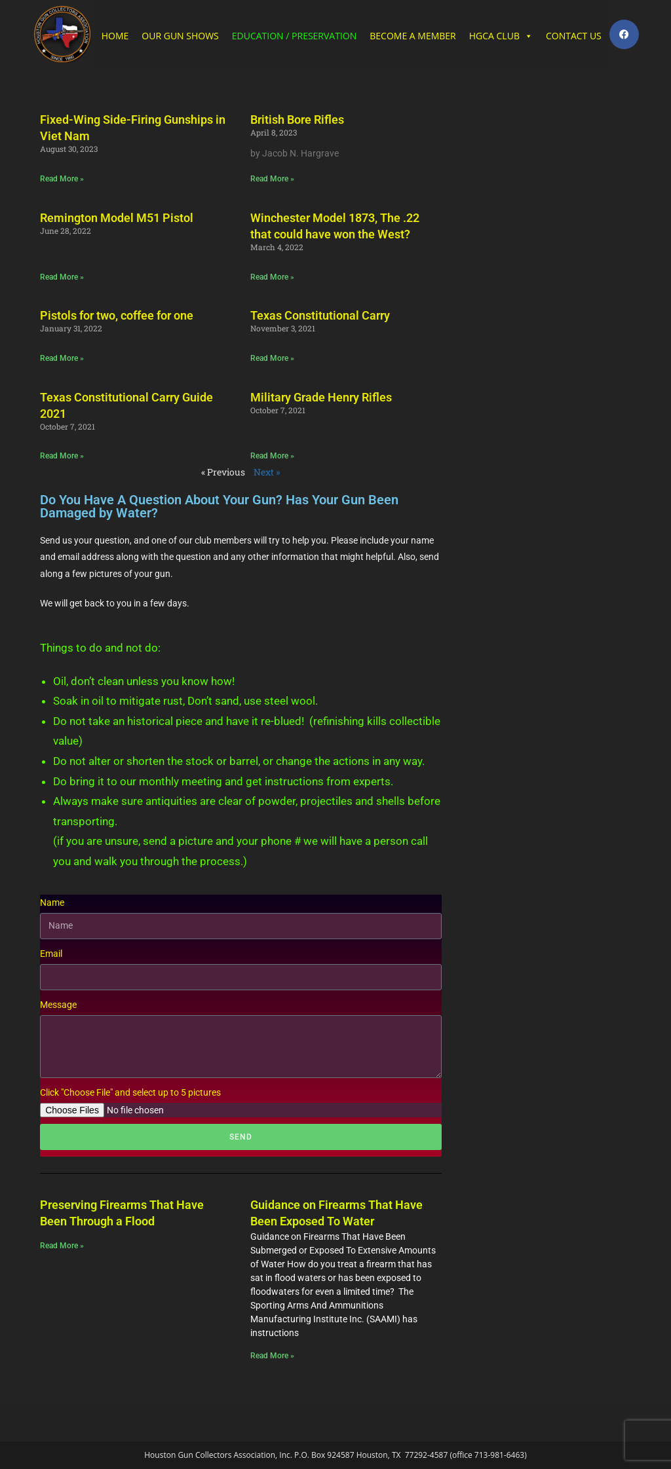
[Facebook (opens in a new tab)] (624, 34)
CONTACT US (574, 35)
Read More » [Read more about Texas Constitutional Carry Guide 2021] (62, 455)
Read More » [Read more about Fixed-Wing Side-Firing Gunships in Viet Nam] (62, 178)
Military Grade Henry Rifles (321, 397)
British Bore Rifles (297, 119)
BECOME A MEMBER (412, 35)
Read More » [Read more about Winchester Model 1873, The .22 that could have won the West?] (272, 277)
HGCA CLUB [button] (501, 36)
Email (51, 953)
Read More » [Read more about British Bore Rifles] (272, 178)
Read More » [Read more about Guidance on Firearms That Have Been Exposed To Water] (272, 1355)
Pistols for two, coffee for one (116, 315)
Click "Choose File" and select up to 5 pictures (130, 1092)
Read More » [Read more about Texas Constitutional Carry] (272, 358)
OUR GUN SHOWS (180, 35)
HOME (115, 35)
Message (58, 1004)
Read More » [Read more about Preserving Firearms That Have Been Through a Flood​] (62, 1245)
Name (52, 902)
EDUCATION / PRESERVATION (294, 35)
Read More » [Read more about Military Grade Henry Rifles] (272, 455)
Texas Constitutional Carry (320, 315)
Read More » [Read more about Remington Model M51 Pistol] (62, 277)
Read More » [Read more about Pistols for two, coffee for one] (62, 358)
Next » (267, 472)
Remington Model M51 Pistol (116, 218)
